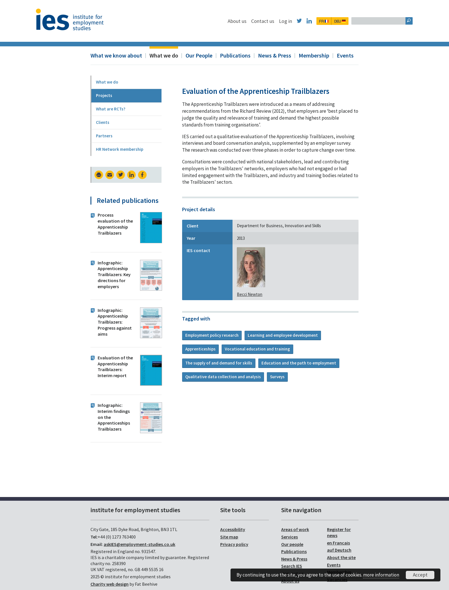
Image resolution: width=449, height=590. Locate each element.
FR (353, 21)
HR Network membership (119, 149)
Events (345, 55)
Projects (104, 95)
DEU (369, 21)
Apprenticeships (200, 349)
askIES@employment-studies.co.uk (139, 544)
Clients (102, 122)
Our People (199, 55)
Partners (104, 135)
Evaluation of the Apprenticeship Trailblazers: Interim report (115, 366)
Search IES (291, 566)
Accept (420, 575)
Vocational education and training (257, 349)
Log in (315, 21)
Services (289, 537)
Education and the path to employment (298, 363)
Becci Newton (249, 294)
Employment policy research (212, 335)
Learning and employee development (283, 335)
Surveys (277, 376)
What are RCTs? (110, 109)
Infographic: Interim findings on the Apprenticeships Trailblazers (114, 417)
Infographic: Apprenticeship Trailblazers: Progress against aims (115, 322)
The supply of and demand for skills (218, 363)
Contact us (292, 21)
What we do (163, 55)
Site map (229, 537)
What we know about (116, 55)
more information (381, 575)
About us (266, 21)
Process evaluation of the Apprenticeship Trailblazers (115, 223)
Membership (314, 55)
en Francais (338, 543)
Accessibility (232, 529)
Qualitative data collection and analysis (223, 376)
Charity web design (109, 584)
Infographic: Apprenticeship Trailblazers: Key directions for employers (114, 274)
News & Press (274, 55)
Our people (292, 544)
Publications (235, 55)
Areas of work (295, 529)
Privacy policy (234, 544)
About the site (341, 557)
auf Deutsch (339, 550)
